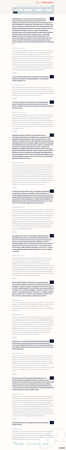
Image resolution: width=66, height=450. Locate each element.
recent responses (34, 6)
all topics (43, 6)
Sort (44, 8)
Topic (34, 8)
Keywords (25, 8)
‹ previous (21, 444)
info (49, 6)
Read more (15, 73)
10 (33, 444)
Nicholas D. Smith (15, 48)
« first (16, 444)
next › (44, 444)
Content (15, 8)
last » (47, 444)
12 (37, 444)
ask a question (23, 6)
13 (39, 444)
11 (35, 444)
